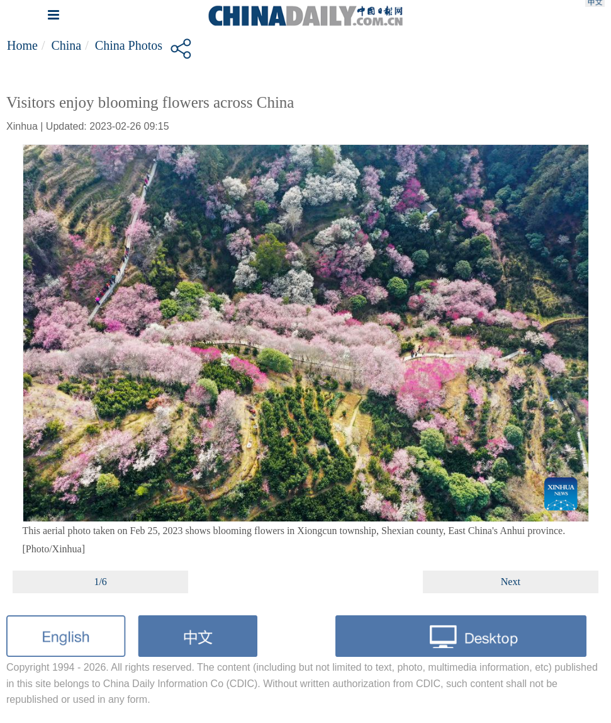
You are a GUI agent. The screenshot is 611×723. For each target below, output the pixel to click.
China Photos (128, 45)
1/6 (100, 581)
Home (22, 45)
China (66, 45)
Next (510, 581)
